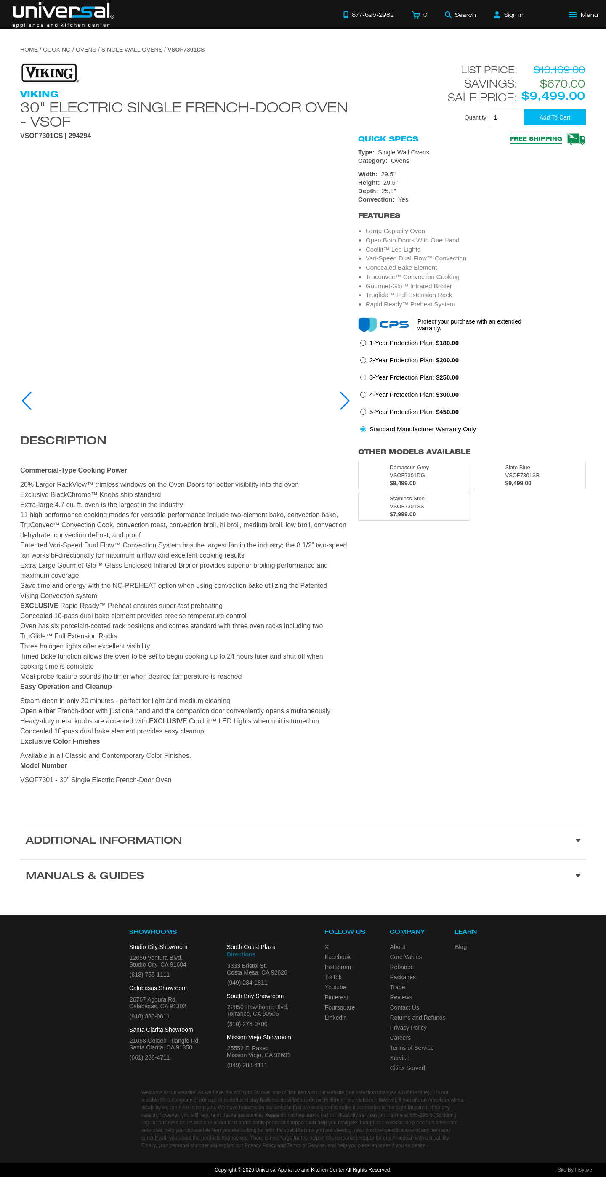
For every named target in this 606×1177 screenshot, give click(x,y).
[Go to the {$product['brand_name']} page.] (49, 72)
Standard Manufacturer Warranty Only (422, 429)
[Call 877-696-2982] (369, 15)
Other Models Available (414, 452)
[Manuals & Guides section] (303, 877)
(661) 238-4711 (150, 1057)
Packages (403, 977)
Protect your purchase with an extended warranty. (469, 325)
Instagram (338, 967)
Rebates (401, 967)
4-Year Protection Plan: (414, 394)
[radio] (409, 345)
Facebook (338, 957)
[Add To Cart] (555, 117)
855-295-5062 (425, 1115)
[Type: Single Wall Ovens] (472, 152)
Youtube (335, 987)
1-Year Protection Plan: (414, 342)
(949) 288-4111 (247, 1065)
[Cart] (419, 15)
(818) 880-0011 (150, 1016)
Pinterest (336, 997)
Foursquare (340, 1007)
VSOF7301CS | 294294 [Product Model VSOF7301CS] (55, 136)
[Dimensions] (472, 182)
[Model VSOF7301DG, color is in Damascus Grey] (414, 475)
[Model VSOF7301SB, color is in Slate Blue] (530, 475)
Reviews (401, 997)
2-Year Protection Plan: (414, 360)
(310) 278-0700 (247, 1023)
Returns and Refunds (418, 1017)
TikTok (333, 977)
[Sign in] (508, 15)
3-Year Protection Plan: (414, 377)
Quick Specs (388, 139)
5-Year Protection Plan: (414, 411)
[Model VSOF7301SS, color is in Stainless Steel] (414, 506)
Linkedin (336, 1017)
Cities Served (407, 1068)
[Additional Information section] (303, 841)
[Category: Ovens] (472, 160)
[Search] (460, 15)
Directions (241, 954)
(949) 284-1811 (247, 982)
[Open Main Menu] (583, 15)
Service (400, 1058)
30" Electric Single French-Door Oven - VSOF (184, 114)
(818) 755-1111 (150, 974)
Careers (400, 1037)
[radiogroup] (472, 388)
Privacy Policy (408, 1027)
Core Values (406, 957)
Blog (461, 946)
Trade (397, 987)
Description (63, 441)
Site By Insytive (575, 1170)
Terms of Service (412, 1047)
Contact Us (404, 1007)
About (398, 946)
